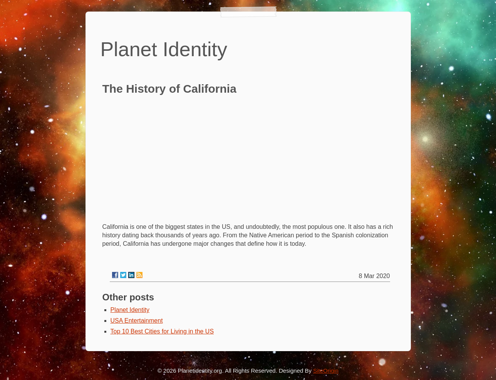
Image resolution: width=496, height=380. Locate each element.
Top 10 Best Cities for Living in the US (162, 331)
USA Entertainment (137, 320)
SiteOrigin (325, 370)
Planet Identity (130, 310)
